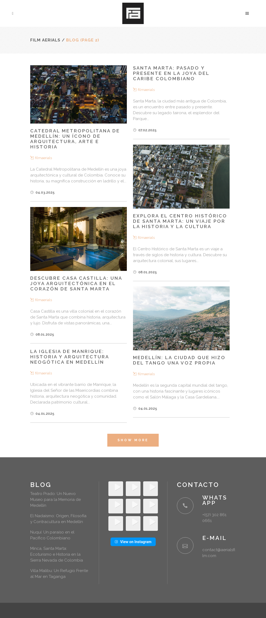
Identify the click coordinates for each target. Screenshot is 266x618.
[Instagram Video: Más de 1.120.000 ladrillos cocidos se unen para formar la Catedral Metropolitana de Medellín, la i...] (115, 523)
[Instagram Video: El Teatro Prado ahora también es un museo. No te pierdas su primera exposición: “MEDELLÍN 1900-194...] (150, 488)
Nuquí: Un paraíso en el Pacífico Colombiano (52, 535)
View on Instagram (133, 542)
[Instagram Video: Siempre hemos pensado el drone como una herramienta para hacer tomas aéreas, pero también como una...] (133, 506)
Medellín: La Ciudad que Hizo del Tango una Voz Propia (179, 360)
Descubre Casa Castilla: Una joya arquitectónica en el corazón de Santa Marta (76, 283)
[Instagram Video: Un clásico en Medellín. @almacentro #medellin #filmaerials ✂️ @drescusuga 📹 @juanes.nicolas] (150, 506)
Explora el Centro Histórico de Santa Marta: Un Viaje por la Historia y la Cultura (180, 221)
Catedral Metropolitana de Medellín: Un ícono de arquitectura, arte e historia (75, 138)
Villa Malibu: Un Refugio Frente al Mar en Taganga (59, 573)
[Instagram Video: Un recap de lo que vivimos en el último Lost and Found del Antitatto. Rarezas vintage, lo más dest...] (133, 488)
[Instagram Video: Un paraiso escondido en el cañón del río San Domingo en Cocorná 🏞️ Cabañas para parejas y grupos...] (115, 488)
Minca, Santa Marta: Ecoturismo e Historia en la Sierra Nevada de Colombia (56, 554)
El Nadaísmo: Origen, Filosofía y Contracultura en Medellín (58, 518)
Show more (133, 440)
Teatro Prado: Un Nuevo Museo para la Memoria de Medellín (55, 499)
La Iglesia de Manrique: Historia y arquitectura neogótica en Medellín (69, 357)
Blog (40, 485)
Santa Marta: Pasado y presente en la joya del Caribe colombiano (171, 73)
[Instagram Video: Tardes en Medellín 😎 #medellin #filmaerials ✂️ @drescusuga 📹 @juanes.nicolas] (133, 523)
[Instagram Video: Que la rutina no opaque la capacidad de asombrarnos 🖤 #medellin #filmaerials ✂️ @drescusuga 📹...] (150, 523)
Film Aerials (45, 40)
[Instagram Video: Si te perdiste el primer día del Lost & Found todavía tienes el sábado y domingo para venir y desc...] (115, 506)
